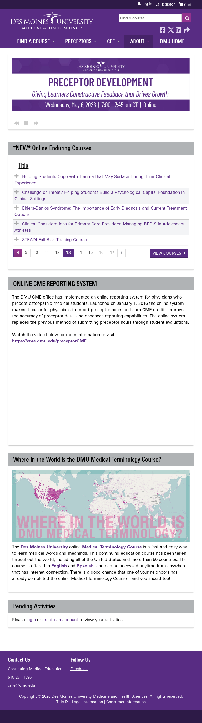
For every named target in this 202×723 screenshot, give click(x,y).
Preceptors (78, 41)
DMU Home (172, 41)
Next (35, 122)
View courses (167, 253)
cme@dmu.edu (21, 685)
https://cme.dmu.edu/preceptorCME (49, 341)
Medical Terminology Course (112, 547)
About (137, 41)
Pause (25, 122)
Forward (186, 28)
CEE (111, 41)
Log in (147, 4)
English (59, 566)
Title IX (62, 702)
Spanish (85, 566)
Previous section (15, 122)
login (31, 620)
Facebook (162, 28)
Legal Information (87, 702)
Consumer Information (126, 702)
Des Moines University (44, 547)
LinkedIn (178, 28)
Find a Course (33, 41)
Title (23, 166)
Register (167, 5)
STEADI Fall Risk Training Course (54, 240)
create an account (60, 620)
